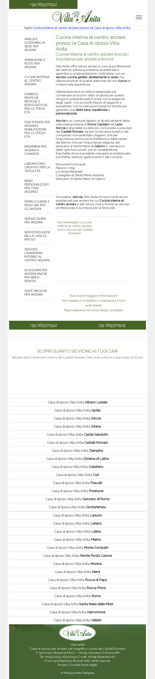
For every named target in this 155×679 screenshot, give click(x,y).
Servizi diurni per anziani (35, 220)
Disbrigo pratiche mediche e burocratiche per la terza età (36, 103)
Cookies (75, 665)
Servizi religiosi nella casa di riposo (37, 235)
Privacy (63, 665)
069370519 (53, 657)
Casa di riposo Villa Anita (77, 402)
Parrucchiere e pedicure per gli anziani (37, 205)
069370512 (69, 657)
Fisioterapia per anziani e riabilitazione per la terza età (37, 129)
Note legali (89, 665)
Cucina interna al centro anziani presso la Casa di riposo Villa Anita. (82, 28)
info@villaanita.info (101, 657)
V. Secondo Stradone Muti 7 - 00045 (61, 653)
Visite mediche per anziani (35, 292)
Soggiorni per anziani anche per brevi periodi (35, 275)
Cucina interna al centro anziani (36, 80)
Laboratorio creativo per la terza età (37, 167)
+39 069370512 (43, 4)
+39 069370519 (111, 325)
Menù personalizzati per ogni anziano (36, 186)
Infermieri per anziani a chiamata (35, 150)
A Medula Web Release (77, 673)
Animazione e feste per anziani (34, 63)
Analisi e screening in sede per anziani (34, 44)
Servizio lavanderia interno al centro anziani (36, 255)
